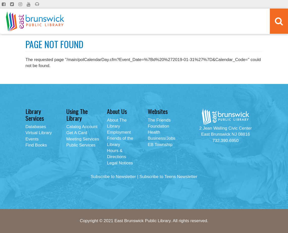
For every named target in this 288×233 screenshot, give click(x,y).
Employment (119, 132)
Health (154, 132)
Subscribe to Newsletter (113, 176)
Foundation (158, 126)
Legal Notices (120, 163)
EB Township (160, 144)
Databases (35, 126)
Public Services (81, 145)
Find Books (36, 145)
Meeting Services (82, 139)
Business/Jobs (162, 138)
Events (32, 139)
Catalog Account (82, 126)
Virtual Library (38, 132)
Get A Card (76, 132)
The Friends (159, 120)
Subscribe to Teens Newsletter (168, 176)
